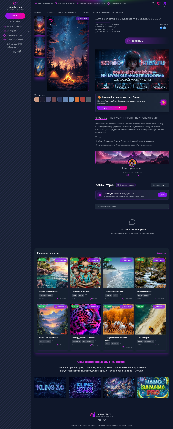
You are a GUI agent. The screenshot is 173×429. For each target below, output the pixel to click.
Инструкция (115, 118)
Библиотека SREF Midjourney (14, 45)
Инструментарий (45, 3)
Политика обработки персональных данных (115, 425)
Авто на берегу (143, 338)
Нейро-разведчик (113, 32)
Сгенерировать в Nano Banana (112, 108)
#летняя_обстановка (125, 145)
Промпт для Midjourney (109, 24)
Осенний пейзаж (144, 291)
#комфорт (149, 141)
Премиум (137, 40)
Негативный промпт (146, 118)
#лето (117, 141)
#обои (99, 141)
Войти (15, 16)
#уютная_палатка (144, 145)
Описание (101, 118)
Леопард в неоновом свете (83, 338)
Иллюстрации (111, 27)
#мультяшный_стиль (105, 145)
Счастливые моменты (81, 291)
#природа (108, 141)
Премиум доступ (14, 35)
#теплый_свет (136, 141)
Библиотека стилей (15, 40)
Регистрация (15, 21)
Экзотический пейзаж (48, 291)
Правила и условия (88, 425)
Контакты (75, 425)
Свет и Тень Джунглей (48, 338)
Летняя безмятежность (114, 291)
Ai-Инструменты (15, 27)
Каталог (11, 31)
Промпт (128, 118)
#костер (125, 141)
